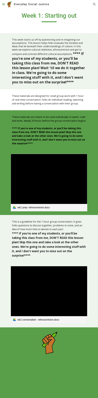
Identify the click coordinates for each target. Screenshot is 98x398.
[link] (49, 182)
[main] (49, 16)
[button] (3, 4)
